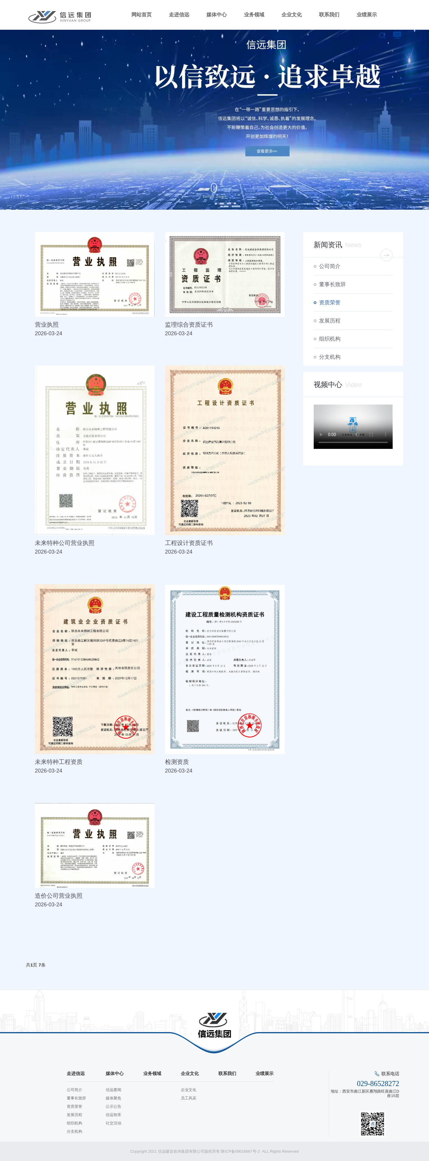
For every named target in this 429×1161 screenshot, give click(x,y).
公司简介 (330, 266)
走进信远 (179, 15)
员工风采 (188, 1098)
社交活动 (113, 1123)
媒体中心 (216, 15)
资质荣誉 (330, 302)
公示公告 (113, 1106)
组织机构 (330, 339)
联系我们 (329, 15)
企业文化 (292, 15)
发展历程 (330, 321)
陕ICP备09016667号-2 (241, 1151)
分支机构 (330, 357)
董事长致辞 (332, 284)
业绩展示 (367, 15)
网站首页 (141, 15)
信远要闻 (113, 1090)
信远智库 (113, 1115)
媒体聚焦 (113, 1098)
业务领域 (254, 15)
